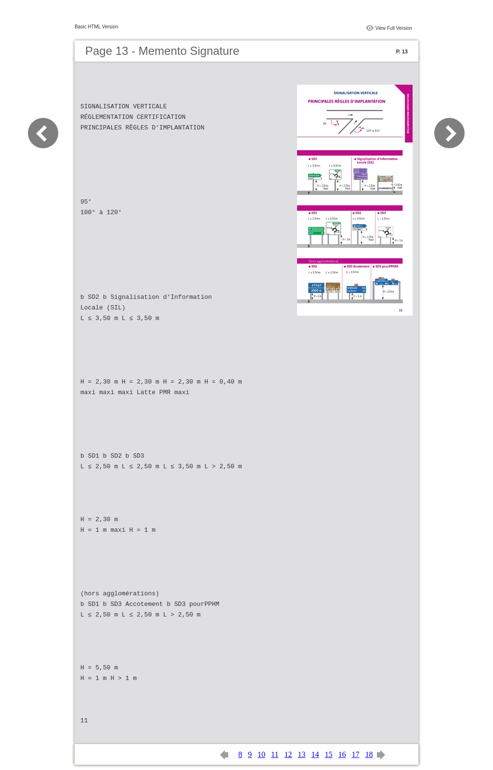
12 (288, 754)
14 (315, 754)
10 (261, 754)
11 (274, 754)
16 (342, 754)
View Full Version (393, 28)
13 (301, 754)
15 (328, 754)
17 (355, 754)
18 (369, 754)
